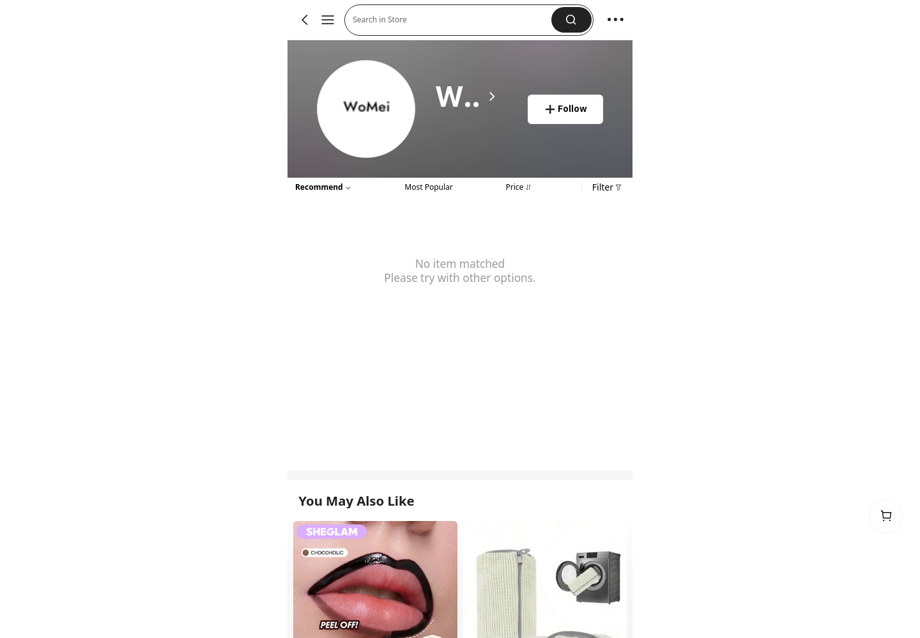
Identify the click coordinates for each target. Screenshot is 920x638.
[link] (367, 110)
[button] (571, 20)
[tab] (428, 186)
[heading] (466, 96)
